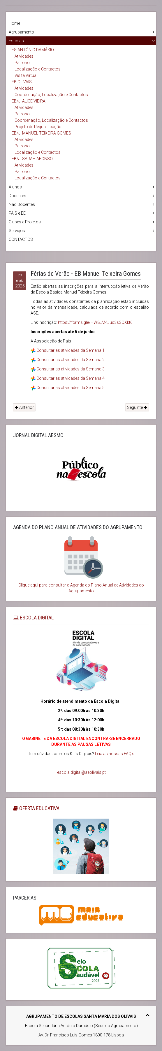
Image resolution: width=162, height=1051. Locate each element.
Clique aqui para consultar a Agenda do (54, 585)
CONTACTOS (21, 239)
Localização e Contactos (38, 69)
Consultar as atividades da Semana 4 (70, 378)
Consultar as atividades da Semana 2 (70, 359)
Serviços (17, 230)
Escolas (16, 40)
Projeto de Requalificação (38, 126)
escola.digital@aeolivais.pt (81, 772)
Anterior (24, 407)
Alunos (15, 187)
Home (14, 23)
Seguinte (137, 407)
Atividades (24, 56)
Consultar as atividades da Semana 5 (70, 387)
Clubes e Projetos (25, 222)
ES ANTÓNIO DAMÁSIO (33, 49)
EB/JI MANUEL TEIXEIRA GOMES (41, 133)
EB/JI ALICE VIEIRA (28, 101)
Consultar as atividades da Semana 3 (70, 369)
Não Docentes (22, 204)
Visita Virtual (26, 75)
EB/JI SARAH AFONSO (32, 158)
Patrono (22, 62)
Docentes (17, 195)
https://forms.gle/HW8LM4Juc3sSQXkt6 (95, 322)
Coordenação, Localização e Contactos (51, 94)
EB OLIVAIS (22, 82)
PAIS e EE (17, 213)
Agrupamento (21, 32)
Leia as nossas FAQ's (114, 753)
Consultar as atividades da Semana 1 (70, 350)
